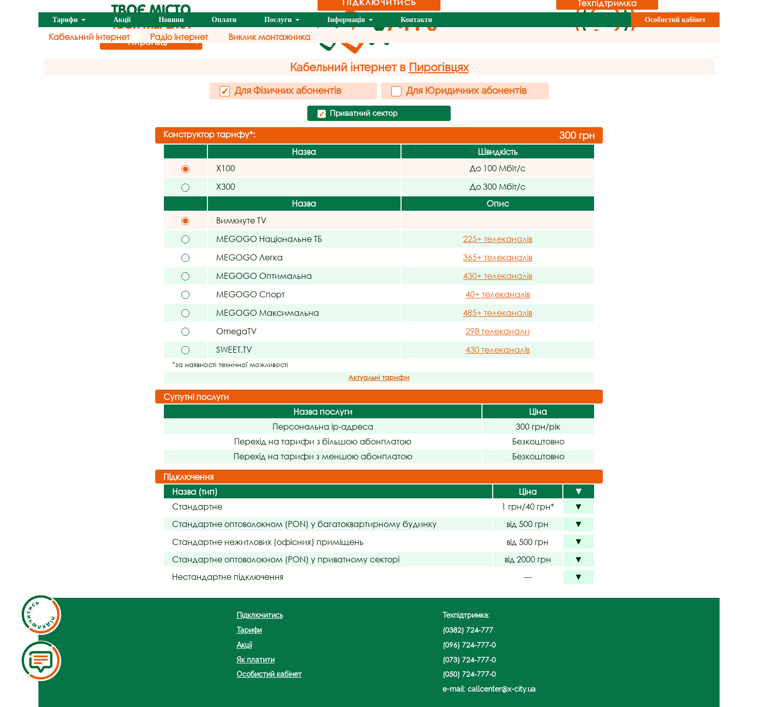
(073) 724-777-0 (469, 659)
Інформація (347, 20)
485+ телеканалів (497, 312)
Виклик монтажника (269, 36)
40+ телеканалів (498, 294)
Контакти (416, 20)
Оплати (224, 20)
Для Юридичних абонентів (459, 90)
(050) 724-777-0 (469, 674)
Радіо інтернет (179, 36)
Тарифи (65, 20)
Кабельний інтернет (89, 36)
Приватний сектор (357, 114)
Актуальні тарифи (378, 377)
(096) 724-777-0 (469, 645)
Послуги (278, 20)
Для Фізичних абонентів (280, 91)
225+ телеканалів (497, 238)
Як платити (256, 659)
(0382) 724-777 (468, 630)
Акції (122, 20)
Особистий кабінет (675, 20)
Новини (171, 20)
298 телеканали (498, 331)
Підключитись (260, 615)
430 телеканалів (498, 349)
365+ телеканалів (497, 257)
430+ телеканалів (497, 275)
